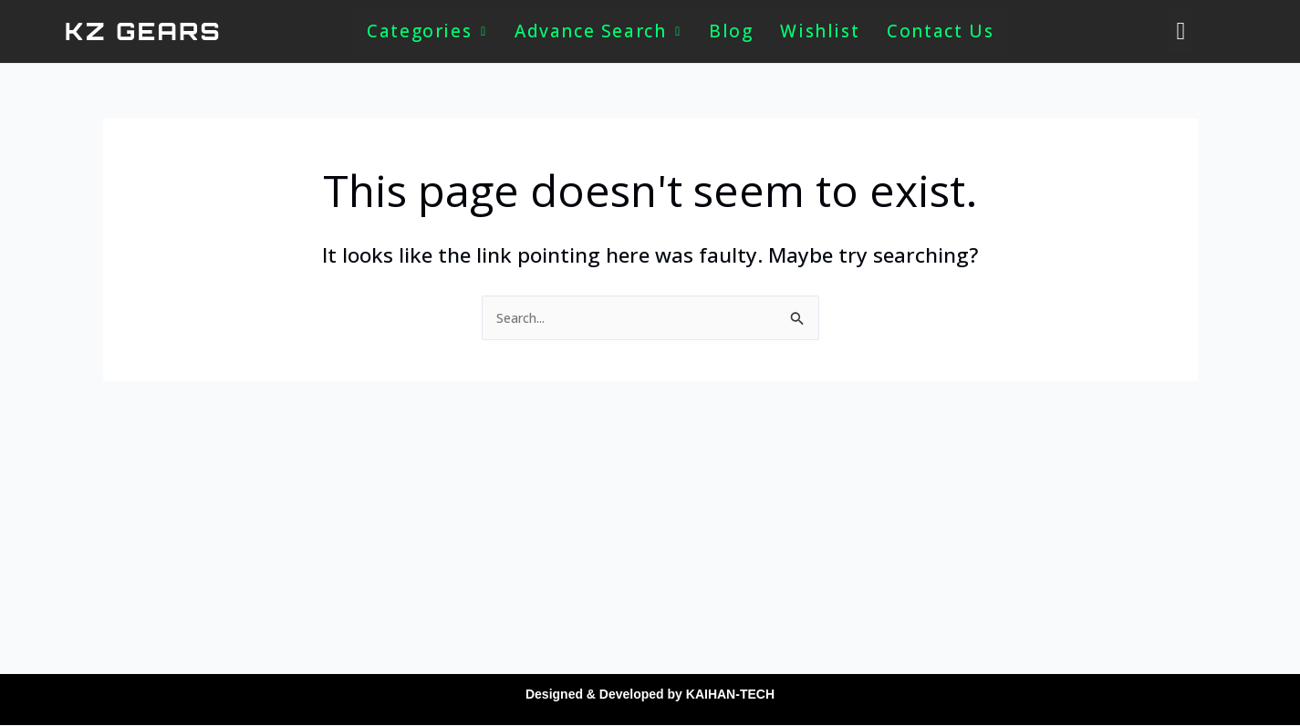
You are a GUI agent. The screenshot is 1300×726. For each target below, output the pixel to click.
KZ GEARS (143, 31)
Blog (734, 31)
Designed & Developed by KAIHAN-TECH (650, 693)
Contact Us (941, 31)
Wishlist (822, 31)
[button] (426, 31)
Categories (426, 31)
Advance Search (599, 31)
